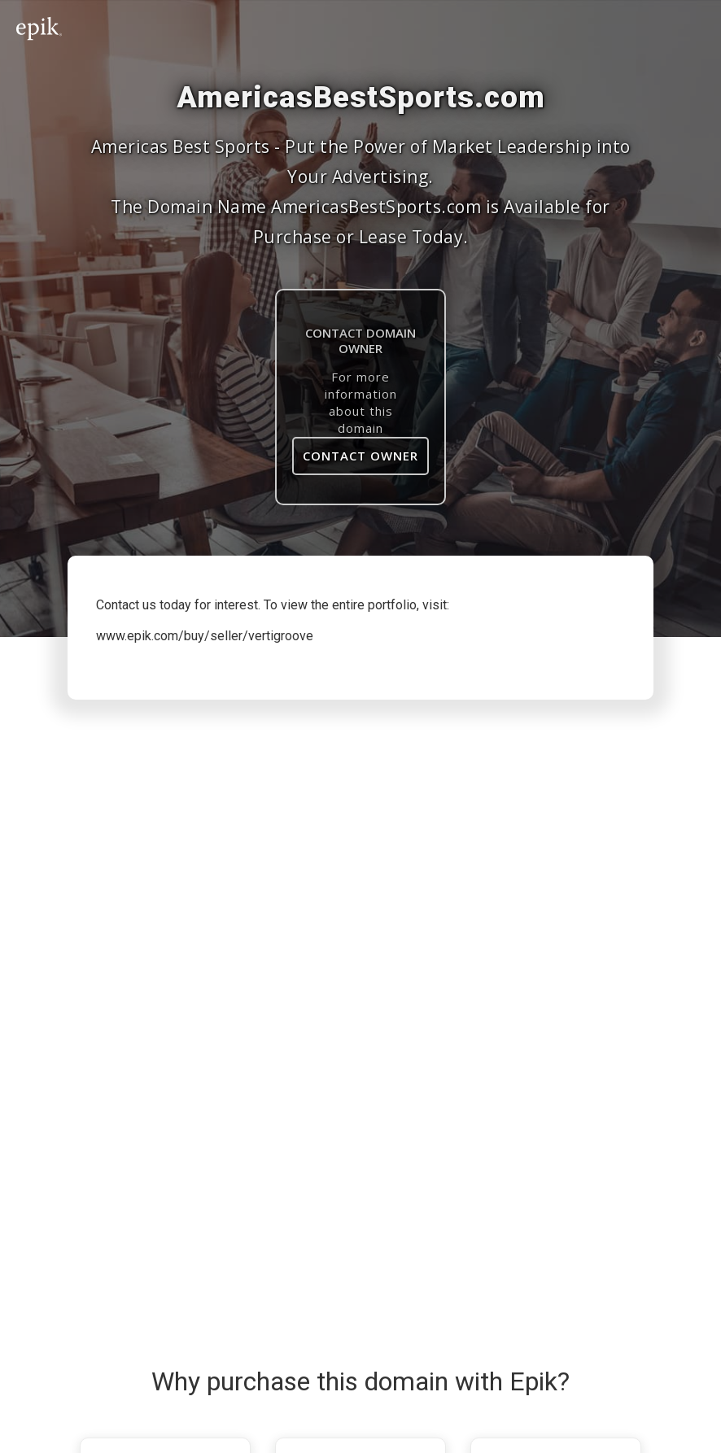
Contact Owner (360, 455)
